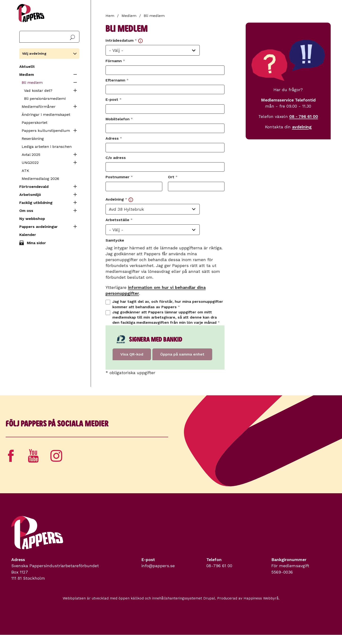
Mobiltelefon (119, 119)
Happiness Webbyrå (261, 598)
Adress (114, 138)
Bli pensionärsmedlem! (45, 98)
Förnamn (115, 61)
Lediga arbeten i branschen (47, 146)
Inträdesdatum (124, 40)
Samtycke (115, 240)
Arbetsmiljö (30, 194)
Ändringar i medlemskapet (46, 114)
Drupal (209, 598)
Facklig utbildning (36, 202)
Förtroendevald (34, 186)
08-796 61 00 (219, 565)
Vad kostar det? (38, 90)
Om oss (26, 210)
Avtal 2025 (31, 154)
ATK (25, 170)
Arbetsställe (119, 220)
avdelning (302, 127)
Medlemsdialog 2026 (40, 178)
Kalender (27, 234)
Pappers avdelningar (38, 226)
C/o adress (116, 157)
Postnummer (119, 177)
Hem (110, 15)
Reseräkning (33, 138)
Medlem (26, 74)
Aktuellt (27, 66)
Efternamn (117, 80)
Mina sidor (36, 243)
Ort (173, 177)
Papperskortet (34, 122)
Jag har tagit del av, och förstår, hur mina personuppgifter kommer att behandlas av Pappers (167, 304)
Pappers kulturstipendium (46, 130)
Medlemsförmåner (39, 106)
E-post (114, 99)
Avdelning (119, 199)
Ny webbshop (32, 218)
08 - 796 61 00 (303, 116)
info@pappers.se (158, 565)
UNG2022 (30, 162)
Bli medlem (32, 82)
